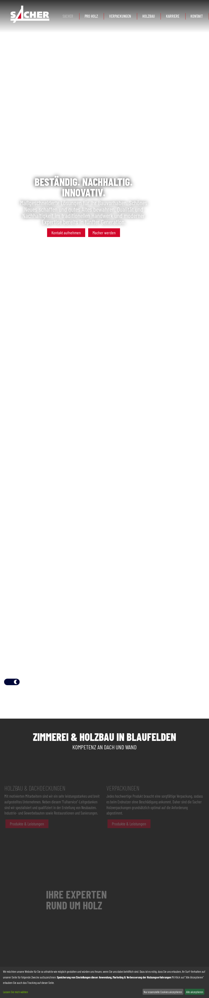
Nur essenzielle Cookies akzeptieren (163, 992)
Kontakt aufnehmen (66, 232)
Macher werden (104, 232)
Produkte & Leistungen (27, 830)
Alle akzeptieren (194, 992)
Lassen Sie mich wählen (15, 992)
